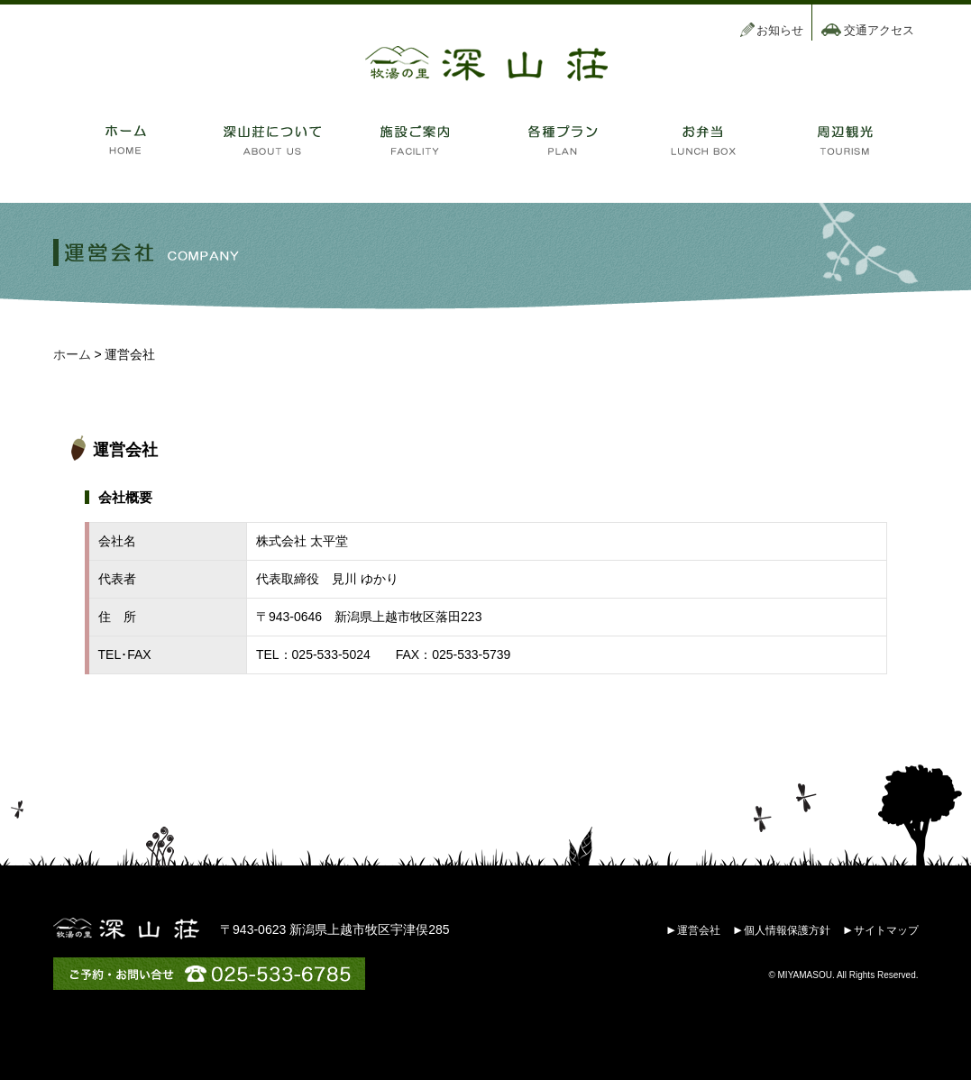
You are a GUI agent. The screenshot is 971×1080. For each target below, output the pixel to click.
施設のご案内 (414, 140)
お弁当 (702, 140)
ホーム (125, 140)
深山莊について (269, 140)
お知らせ (779, 30)
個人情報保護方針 (787, 930)
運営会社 (698, 930)
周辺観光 (846, 140)
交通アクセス (879, 30)
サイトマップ (886, 930)
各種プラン (558, 140)
